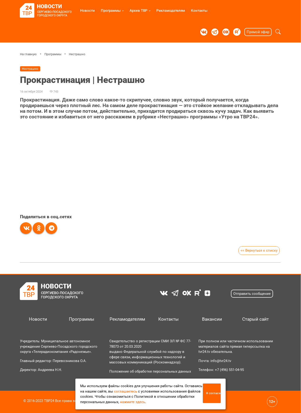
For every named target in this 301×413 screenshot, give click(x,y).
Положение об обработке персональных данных (150, 371)
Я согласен (213, 393)
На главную (28, 54)
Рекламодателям (170, 10)
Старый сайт (255, 319)
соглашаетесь (125, 391)
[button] (278, 32)
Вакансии (212, 319)
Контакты (199, 10)
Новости (87, 10)
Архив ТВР (138, 10)
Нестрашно (77, 54)
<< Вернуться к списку (259, 250)
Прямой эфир (258, 32)
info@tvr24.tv (220, 361)
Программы (111, 10)
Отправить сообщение (252, 294)
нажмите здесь (132, 402)
